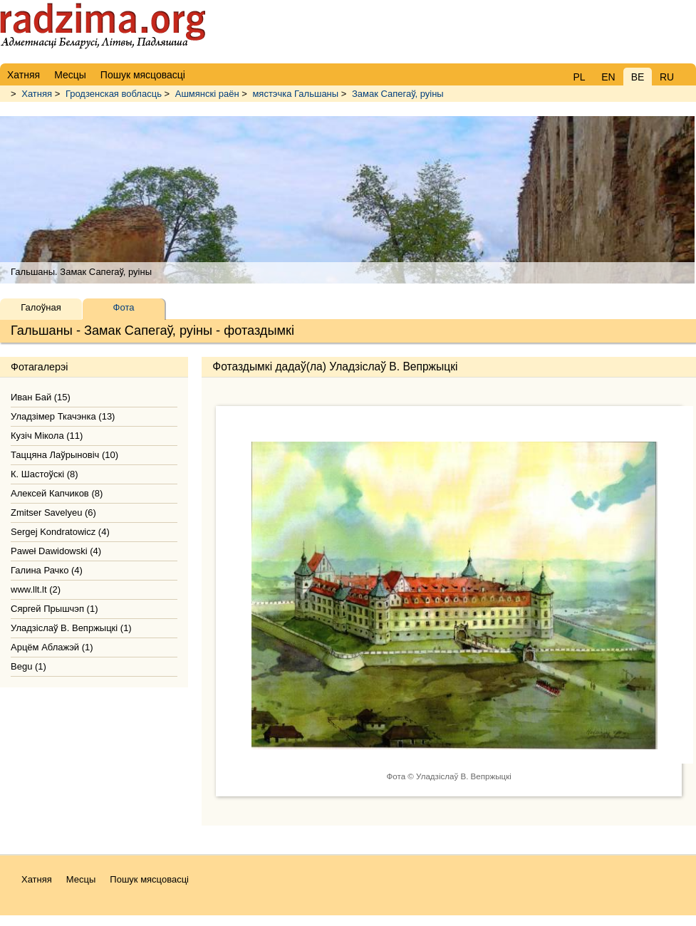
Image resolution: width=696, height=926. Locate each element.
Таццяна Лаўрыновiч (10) (64, 454)
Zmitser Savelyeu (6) (53, 512)
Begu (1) (28, 666)
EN (608, 77)
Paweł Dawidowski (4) (56, 551)
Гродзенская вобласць (114, 93)
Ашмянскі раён (207, 93)
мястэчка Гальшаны (295, 93)
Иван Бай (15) (41, 397)
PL (579, 77)
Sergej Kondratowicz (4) (60, 531)
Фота (124, 307)
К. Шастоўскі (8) (44, 474)
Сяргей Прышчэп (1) (54, 608)
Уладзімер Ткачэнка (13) (63, 416)
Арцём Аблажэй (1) (52, 647)
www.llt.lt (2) (36, 589)
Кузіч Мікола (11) (47, 435)
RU (667, 77)
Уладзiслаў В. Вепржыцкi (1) (71, 628)
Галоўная (41, 307)
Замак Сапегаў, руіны (398, 93)
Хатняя (36, 93)
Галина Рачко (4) (47, 570)
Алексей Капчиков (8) (57, 493)
